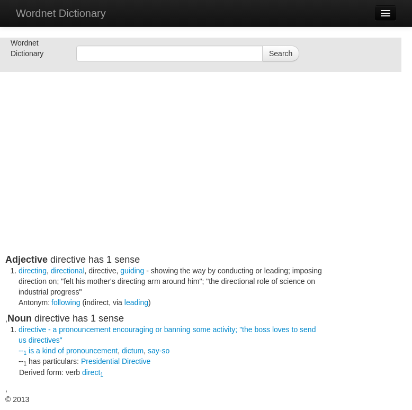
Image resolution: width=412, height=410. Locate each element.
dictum (133, 350)
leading (136, 302)
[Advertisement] (164, 180)
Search (280, 53)
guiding (132, 270)
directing (33, 270)
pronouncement (92, 350)
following (65, 302)
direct (92, 372)
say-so (158, 350)
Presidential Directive (116, 361)
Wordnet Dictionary (61, 13)
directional (68, 270)
